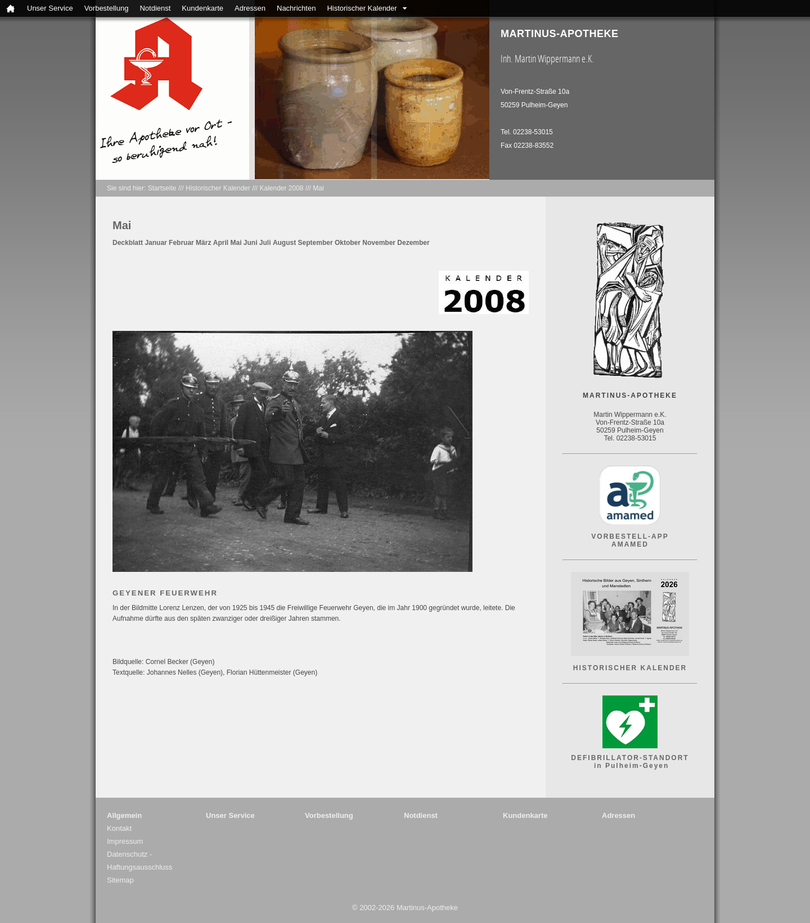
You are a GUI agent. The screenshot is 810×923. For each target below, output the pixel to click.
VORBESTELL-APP (629, 536)
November (378, 243)
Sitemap (120, 880)
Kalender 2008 (281, 188)
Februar (181, 243)
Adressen (250, 8)
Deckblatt (127, 243)
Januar (155, 243)
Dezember (413, 243)
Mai (318, 188)
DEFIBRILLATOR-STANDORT (629, 758)
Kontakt (119, 828)
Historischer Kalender (362, 8)
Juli (265, 243)
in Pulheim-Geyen (630, 766)
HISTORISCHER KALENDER (630, 668)
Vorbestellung (106, 8)
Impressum (125, 841)
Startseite (162, 188)
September (315, 243)
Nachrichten (296, 8)
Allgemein (124, 815)
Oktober (348, 243)
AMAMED (630, 544)
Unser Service (50, 8)
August (284, 243)
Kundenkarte (202, 8)
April (220, 243)
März (203, 243)
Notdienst (155, 8)
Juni (251, 243)
